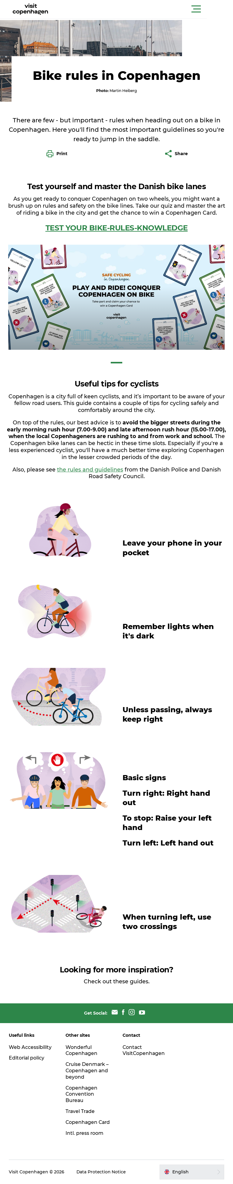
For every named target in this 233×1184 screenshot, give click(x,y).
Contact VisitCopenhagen (144, 1044)
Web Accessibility (30, 1041)
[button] (144, 9)
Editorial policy (27, 1052)
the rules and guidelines (90, 463)
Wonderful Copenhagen (82, 1044)
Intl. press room (85, 1133)
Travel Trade (81, 1105)
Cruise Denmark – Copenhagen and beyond (88, 1064)
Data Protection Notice (102, 1172)
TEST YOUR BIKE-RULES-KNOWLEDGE (116, 222)
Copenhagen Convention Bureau (82, 1088)
